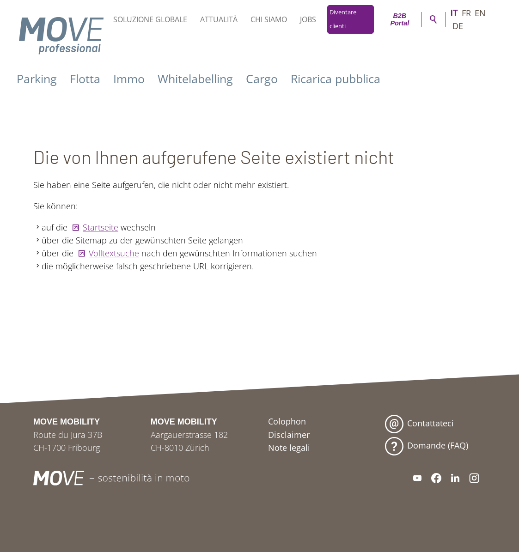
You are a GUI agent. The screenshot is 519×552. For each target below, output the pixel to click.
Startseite (100, 227)
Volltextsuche (114, 253)
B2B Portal (399, 19)
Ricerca (433, 19)
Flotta (85, 78)
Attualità (219, 19)
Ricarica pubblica (335, 78)
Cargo (262, 78)
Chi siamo (268, 19)
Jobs (308, 19)
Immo (129, 78)
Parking (37, 78)
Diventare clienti (343, 19)
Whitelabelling (195, 78)
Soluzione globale (150, 19)
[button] (417, 478)
